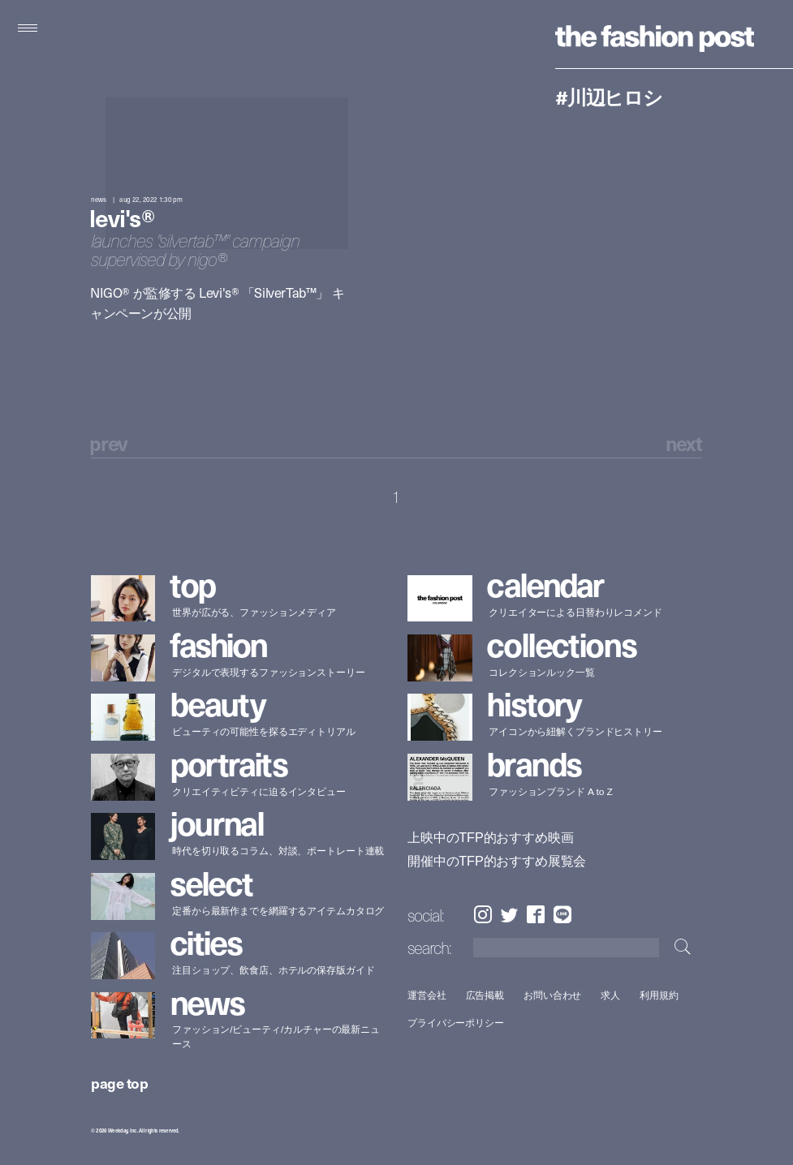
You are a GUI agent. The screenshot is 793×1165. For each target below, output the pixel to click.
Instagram (482, 914)
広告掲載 (485, 995)
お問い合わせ (552, 995)
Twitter (509, 914)
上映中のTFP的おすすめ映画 (490, 838)
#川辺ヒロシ (608, 96)
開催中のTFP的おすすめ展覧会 (496, 860)
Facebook (536, 914)
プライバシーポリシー (455, 1023)
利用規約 (659, 995)
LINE (562, 914)
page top (119, 1083)
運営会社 (426, 995)
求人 (611, 995)
